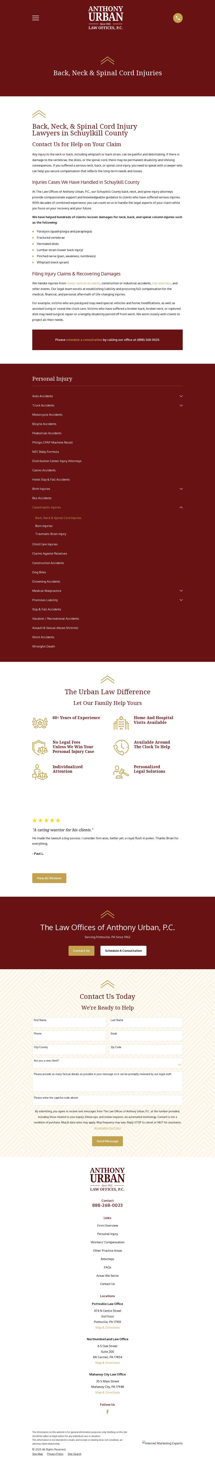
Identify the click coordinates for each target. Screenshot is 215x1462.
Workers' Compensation (107, 1242)
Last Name (117, 1020)
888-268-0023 (107, 1205)
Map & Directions (107, 1327)
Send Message (107, 1141)
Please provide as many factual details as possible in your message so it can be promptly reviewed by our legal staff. (103, 1074)
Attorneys (107, 1259)
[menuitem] (105, 396)
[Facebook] (107, 1412)
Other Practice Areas (107, 1251)
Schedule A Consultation (123, 951)
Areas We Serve (107, 1276)
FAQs (107, 1267)
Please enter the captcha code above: (56, 1097)
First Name (40, 1020)
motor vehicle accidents (83, 283)
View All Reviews (49, 878)
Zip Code (116, 1047)
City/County (41, 1047)
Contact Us (81, 951)
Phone (38, 1033)
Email (114, 1033)
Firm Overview (107, 1226)
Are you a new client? (46, 1060)
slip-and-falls (161, 283)
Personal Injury (107, 1234)
